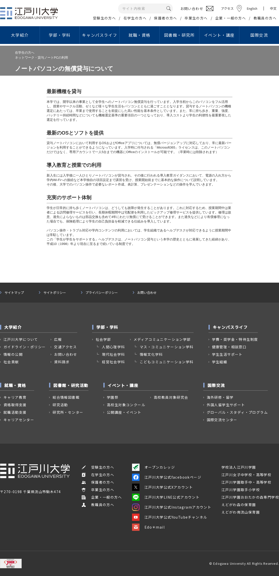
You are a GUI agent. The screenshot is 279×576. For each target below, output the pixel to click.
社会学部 (103, 339)
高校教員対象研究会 (171, 397)
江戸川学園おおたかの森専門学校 (250, 497)
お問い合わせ (147, 292)
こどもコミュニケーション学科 (167, 361)
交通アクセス (65, 346)
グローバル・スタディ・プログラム (237, 412)
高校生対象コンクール (126, 404)
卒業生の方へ (196, 17)
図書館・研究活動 (70, 385)
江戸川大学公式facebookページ (166, 477)
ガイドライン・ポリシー (24, 346)
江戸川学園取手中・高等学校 (246, 482)
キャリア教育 (14, 397)
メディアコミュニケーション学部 (162, 339)
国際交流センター (222, 419)
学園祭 (112, 397)
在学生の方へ (135, 17)
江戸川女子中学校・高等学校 (246, 474)
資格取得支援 (14, 404)
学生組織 (219, 361)
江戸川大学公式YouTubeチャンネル (169, 517)
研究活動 (60, 404)
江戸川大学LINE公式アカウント (166, 497)
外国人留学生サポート (226, 404)
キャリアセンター (18, 419)
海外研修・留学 (220, 397)
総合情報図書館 (66, 397)
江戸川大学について (20, 339)
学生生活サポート (227, 354)
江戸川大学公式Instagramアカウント (171, 507)
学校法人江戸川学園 (238, 467)
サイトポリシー (54, 292)
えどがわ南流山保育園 (240, 512)
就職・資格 (139, 35)
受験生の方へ (104, 17)
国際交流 (259, 35)
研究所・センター (68, 412)
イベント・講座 (219, 35)
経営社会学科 (113, 361)
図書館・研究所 (179, 35)
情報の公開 (13, 354)
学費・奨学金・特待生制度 (235, 339)
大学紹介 (19, 35)
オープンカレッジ (153, 467)
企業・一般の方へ (230, 17)
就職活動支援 (14, 412)
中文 (273, 8)
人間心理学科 (113, 346)
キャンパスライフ (99, 35)
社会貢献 (11, 361)
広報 (58, 339)
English (252, 8)
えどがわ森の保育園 (238, 504)
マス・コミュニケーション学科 (167, 346)
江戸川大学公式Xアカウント (162, 487)
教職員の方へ (265, 17)
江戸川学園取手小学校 (240, 489)
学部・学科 (60, 35)
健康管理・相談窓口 (229, 346)
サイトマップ (14, 292)
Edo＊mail (148, 527)
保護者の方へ (165, 17)
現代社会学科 (113, 354)
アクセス (227, 8)
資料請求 (62, 361)
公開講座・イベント (124, 412)
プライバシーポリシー (101, 292)
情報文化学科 (151, 354)
